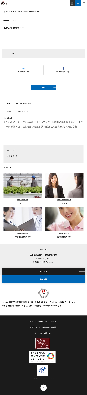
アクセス (38, 327)
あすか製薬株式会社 (4, 3)
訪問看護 (45, 127)
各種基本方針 (47, 333)
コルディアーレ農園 (48, 123)
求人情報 (53, 327)
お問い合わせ (46, 327)
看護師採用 (65, 123)
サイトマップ (38, 333)
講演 (73, 123)
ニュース (53, 321)
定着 (75, 127)
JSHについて (33, 321)
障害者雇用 (32, 123)
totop (43, 387)
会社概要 (32, 327)
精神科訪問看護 (19, 127)
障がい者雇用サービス (14, 123)
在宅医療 (55, 127)
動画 (69, 127)
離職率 (63, 127)
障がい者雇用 (34, 127)
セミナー (47, 321)
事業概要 (40, 321)
